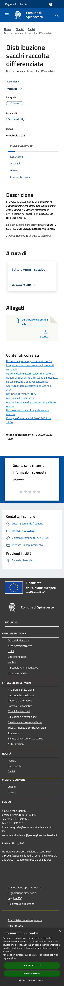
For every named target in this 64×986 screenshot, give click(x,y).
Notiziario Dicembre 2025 (21, 394)
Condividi (14, 82)
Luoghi (12, 787)
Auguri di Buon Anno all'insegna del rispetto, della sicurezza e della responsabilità (32, 379)
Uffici (11, 651)
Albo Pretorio (15, 926)
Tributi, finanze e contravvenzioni (27, 728)
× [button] (60, 931)
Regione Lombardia (16, 4)
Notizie (12, 760)
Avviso (10, 406)
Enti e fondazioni (17, 657)
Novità (20, 29)
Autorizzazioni (16, 744)
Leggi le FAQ (15, 898)
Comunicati (14, 766)
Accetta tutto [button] (31, 965)
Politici (12, 662)
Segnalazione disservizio (22, 893)
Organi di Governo (18, 640)
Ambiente (13, 733)
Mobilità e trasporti (19, 711)
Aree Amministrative (20, 646)
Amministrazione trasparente (25, 920)
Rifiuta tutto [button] (32, 973)
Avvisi (31, 29)
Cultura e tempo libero (21, 695)
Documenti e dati (18, 673)
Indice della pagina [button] (21, 145)
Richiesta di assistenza (21, 904)
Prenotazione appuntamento (24, 887)
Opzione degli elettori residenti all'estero (29, 373)
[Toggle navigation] (7, 15)
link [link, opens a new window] (14, 958)
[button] (32, 980)
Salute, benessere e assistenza (25, 738)
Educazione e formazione (22, 717)
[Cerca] (57, 15)
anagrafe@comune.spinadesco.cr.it (31, 827)
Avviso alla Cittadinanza (20, 398)
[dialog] (32, 957)
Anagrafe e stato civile (21, 690)
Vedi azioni (15, 89)
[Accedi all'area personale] (50, 4)
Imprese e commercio (20, 700)
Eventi (11, 792)
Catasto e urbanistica (20, 706)
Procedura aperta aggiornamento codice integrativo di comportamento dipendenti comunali (30, 365)
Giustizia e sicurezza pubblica (25, 722)
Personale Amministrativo (23, 667)
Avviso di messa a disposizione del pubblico (31, 402)
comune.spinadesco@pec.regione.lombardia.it (29, 835)
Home (7, 29)
